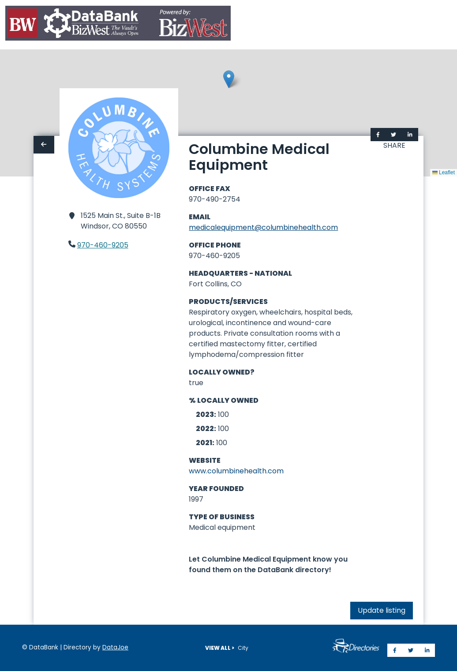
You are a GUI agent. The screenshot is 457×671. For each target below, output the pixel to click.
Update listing (381, 610)
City (243, 648)
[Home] (118, 24)
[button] (228, 79)
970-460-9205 (102, 245)
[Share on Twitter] (393, 134)
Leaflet (443, 172)
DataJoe (115, 647)
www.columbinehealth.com (236, 471)
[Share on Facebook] (378, 134)
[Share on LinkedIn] (410, 134)
